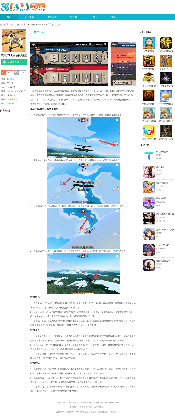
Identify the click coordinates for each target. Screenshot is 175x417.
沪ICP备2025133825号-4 (91, 407)
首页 (9, 17)
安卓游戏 (52, 17)
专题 (95, 17)
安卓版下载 (13, 62)
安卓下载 (29, 17)
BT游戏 (31, 24)
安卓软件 (75, 17)
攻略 (113, 17)
